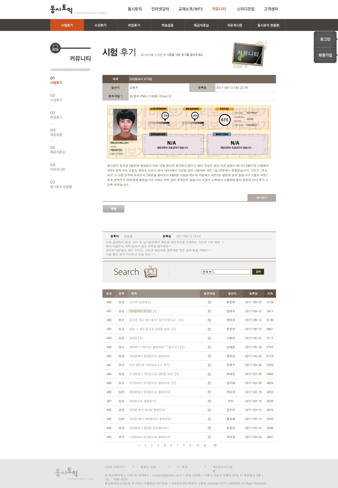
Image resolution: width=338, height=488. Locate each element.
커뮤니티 (219, 9)
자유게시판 (66, 167)
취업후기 (66, 115)
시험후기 (66, 80)
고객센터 (272, 9)
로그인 (326, 39)
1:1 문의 (182, 466)
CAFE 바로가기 (115, 466)
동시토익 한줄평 (66, 184)
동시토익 (78, 9)
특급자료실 (66, 150)
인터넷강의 (160, 9)
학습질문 (66, 132)
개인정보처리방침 (222, 466)
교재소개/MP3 (191, 9)
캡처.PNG (139, 96)
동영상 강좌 (148, 466)
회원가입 (326, 55)
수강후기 (66, 98)
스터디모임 (246, 9)
